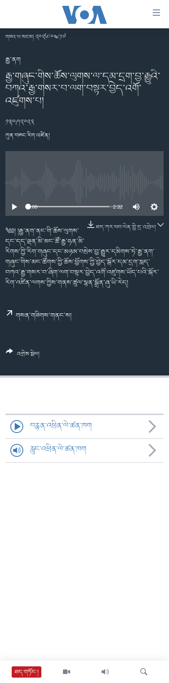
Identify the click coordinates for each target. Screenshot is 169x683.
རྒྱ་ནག (13, 59)
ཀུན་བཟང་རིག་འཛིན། (27, 135)
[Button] (23, 356)
